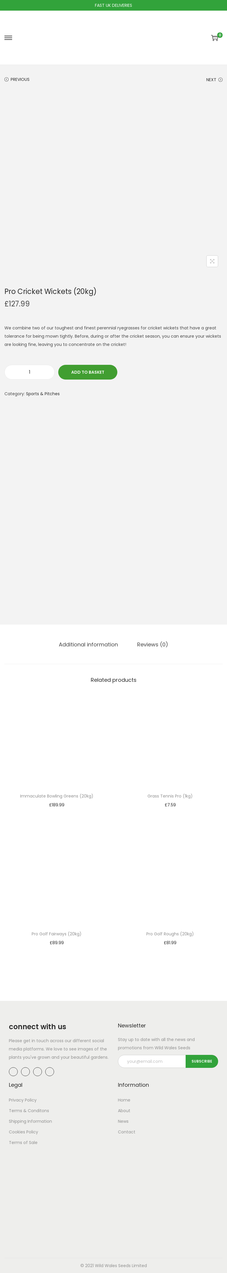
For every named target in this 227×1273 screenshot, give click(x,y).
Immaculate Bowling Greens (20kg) (56, 796)
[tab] (88, 644)
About (124, 1111)
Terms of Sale (23, 1142)
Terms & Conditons (29, 1111)
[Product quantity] (29, 372)
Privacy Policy (23, 1100)
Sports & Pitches (43, 394)
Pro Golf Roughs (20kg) (170, 934)
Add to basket (87, 372)
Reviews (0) (152, 644)
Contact (126, 1132)
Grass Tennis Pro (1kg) (170, 796)
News (123, 1121)
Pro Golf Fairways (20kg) (57, 934)
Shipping (17, 1121)
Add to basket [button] (57, 813)
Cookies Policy (23, 1132)
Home (124, 1100)
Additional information (88, 644)
